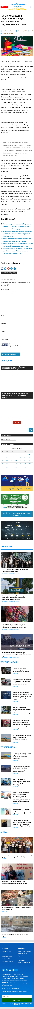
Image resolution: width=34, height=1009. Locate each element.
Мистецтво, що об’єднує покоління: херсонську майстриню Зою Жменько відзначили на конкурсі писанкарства (14, 625)
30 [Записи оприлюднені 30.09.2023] (25, 467)
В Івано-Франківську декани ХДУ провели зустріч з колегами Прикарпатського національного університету (17, 251)
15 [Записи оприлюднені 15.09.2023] (20, 461)
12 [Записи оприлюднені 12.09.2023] (7, 461)
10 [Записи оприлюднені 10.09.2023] (29, 457)
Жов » (7, 472)
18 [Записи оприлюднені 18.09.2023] (2, 464)
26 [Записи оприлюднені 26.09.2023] (7, 467)
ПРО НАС (17, 422)
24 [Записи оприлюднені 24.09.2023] (30, 464)
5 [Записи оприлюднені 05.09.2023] (6, 457)
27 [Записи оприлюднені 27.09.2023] (11, 467)
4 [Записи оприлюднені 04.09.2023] (2, 457)
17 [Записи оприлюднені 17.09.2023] (29, 461)
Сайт (2, 332)
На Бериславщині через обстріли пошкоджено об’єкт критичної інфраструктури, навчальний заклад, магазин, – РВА (22, 696)
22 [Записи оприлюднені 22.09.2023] (20, 464)
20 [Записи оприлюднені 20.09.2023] (11, 464)
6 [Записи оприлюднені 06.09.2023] (11, 457)
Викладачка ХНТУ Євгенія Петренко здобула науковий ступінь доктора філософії (22, 811)
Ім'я (3, 315)
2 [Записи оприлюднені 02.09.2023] (24, 454)
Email (3, 323)
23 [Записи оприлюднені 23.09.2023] (25, 464)
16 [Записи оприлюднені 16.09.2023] (25, 461)
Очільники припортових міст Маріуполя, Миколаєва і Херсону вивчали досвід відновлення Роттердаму (17, 226)
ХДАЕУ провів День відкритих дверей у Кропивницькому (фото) (21, 669)
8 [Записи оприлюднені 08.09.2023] (20, 457)
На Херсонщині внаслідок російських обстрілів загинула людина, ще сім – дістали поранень (16, 654)
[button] (31, 7)
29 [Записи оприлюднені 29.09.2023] (20, 467)
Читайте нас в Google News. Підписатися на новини (17, 514)
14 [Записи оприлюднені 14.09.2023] (16, 461)
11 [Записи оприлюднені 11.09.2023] (2, 461)
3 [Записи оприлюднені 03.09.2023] (29, 454)
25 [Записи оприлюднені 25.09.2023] (2, 467)
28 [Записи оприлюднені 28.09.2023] (16, 467)
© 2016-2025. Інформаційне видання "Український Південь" (17, 1004)
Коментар (5, 290)
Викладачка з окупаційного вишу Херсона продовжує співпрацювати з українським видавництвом (17, 234)
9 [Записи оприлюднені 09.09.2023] (24, 457)
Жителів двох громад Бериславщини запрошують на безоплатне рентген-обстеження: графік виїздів (14, 597)
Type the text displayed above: (19, 346)
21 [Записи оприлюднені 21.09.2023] (16, 464)
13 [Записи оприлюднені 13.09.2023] (11, 461)
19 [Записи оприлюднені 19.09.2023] (7, 464)
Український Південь (18, 5)
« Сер (2, 472)
